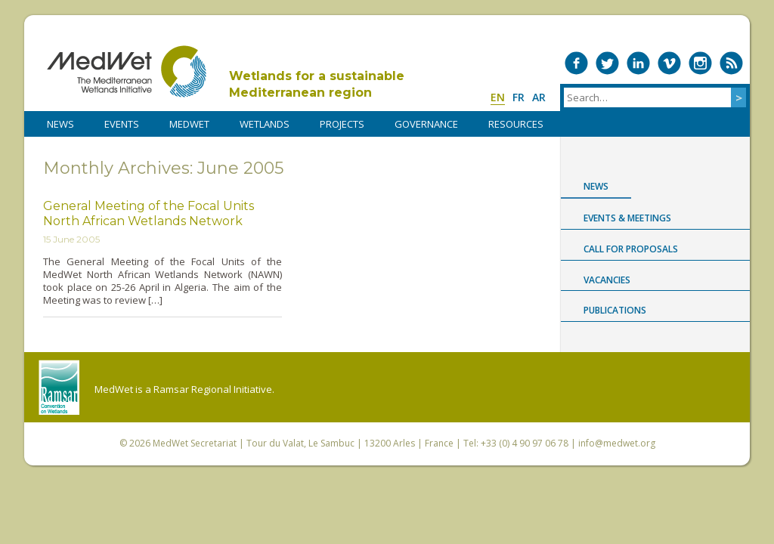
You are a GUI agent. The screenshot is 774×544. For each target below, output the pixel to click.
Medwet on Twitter (607, 63)
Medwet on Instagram (700, 63)
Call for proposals (631, 249)
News (596, 186)
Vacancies (607, 280)
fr (518, 97)
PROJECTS (342, 124)
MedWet (126, 71)
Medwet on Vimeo (669, 63)
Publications (615, 310)
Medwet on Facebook (576, 63)
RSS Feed (731, 63)
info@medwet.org (616, 443)
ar (539, 97)
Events (121, 124)
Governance (426, 124)
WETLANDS (264, 124)
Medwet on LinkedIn (638, 63)
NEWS (60, 124)
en (498, 97)
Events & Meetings (627, 218)
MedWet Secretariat (195, 443)
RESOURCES (515, 124)
